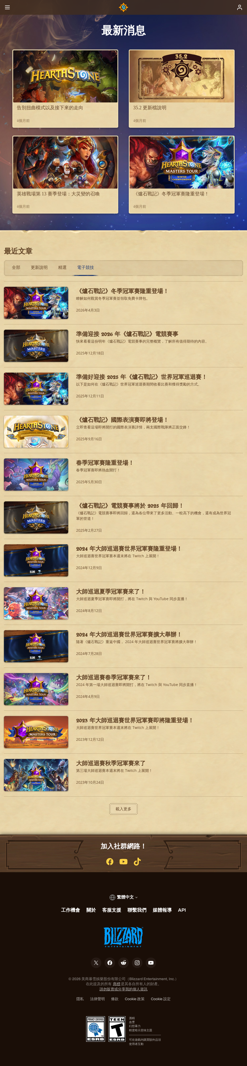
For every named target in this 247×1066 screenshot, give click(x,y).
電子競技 (85, 267)
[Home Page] (123, 7)
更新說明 (39, 267)
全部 (16, 267)
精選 (62, 267)
